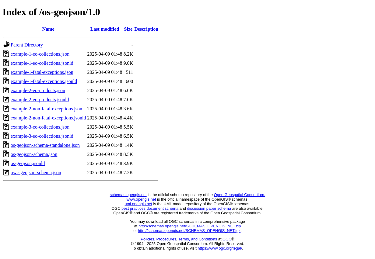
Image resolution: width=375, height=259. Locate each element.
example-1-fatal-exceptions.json (42, 72)
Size (128, 29)
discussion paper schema (209, 208)
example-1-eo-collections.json (40, 54)
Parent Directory (27, 44)
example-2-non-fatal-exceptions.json (46, 108)
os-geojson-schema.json (34, 154)
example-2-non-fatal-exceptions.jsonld (48, 117)
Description (146, 29)
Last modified (104, 29)
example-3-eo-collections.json (40, 127)
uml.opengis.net (138, 204)
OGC (227, 239)
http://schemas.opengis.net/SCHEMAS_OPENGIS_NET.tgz (189, 230)
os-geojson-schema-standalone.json (45, 145)
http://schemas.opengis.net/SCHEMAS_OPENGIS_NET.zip (189, 226)
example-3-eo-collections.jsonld (42, 136)
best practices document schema (149, 208)
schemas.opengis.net (128, 194)
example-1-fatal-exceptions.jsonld (44, 81)
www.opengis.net (141, 199)
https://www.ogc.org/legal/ (220, 248)
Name (48, 29)
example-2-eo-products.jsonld (40, 99)
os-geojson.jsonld (28, 163)
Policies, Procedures (158, 239)
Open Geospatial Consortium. (239, 194)
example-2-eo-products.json (38, 90)
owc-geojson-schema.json (36, 172)
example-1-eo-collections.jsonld (42, 63)
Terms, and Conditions (197, 239)
